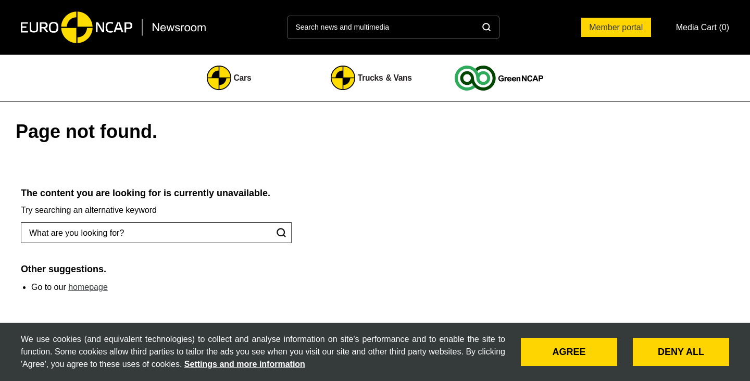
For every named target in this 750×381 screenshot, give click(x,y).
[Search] (486, 27)
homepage (88, 287)
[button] (702, 27)
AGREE (568, 352)
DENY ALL (681, 352)
